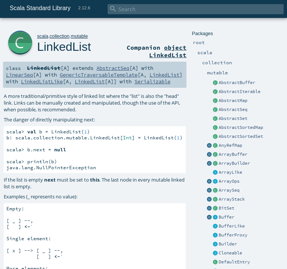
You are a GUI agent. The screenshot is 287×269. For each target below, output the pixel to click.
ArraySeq (229, 190)
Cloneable (230, 253)
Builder (228, 244)
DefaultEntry (234, 262)
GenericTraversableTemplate (99, 74)
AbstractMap (233, 100)
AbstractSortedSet (241, 136)
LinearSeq (19, 74)
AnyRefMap (230, 145)
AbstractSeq (233, 109)
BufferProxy (233, 235)
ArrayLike (230, 172)
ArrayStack (232, 199)
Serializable (152, 81)
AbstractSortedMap (241, 127)
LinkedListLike (42, 81)
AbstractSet (233, 118)
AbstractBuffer (237, 82)
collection (60, 36)
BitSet (226, 208)
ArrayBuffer (233, 154)
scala (42, 36)
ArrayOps (229, 181)
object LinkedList (167, 51)
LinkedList (64, 46)
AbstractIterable (239, 91)
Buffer (226, 217)
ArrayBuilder (234, 163)
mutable (79, 36)
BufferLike (232, 226)
